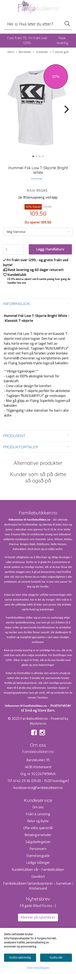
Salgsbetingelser (38, 842)
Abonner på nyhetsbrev (38, 917)
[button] (33, 156)
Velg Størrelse (16, 232)
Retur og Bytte (38, 821)
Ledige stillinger (38, 863)
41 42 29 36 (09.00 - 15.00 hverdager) (41, 781)
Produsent (14, 435)
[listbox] (38, 232)
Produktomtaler (20, 447)
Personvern (38, 849)
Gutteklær (40, 52)
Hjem (10, 52)
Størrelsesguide (38, 856)
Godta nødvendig (20, 957)
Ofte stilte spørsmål (38, 828)
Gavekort (38, 876)
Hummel (36, 178)
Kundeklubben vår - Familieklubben (38, 869)
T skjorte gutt (59, 52)
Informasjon (16, 303)
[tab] (38, 303)
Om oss (38, 807)
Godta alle (56, 957)
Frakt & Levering (38, 814)
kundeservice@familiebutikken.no (38, 788)
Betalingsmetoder (38, 835)
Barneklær (23, 52)
